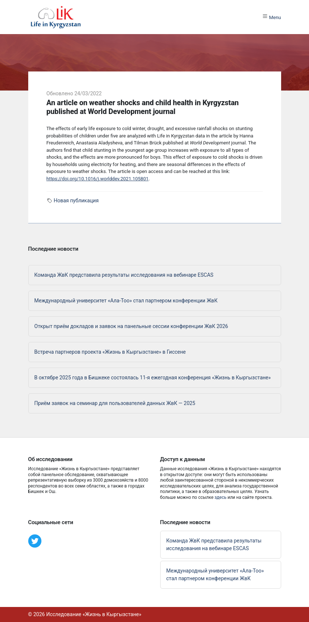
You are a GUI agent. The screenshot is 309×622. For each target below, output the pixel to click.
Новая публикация (76, 200)
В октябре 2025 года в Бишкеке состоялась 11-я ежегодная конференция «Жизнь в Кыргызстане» (152, 377)
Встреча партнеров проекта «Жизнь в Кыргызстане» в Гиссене (110, 352)
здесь (220, 497)
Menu (271, 16)
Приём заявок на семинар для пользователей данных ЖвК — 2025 (114, 403)
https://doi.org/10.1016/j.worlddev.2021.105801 (98, 178)
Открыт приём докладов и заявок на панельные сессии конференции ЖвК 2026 (131, 326)
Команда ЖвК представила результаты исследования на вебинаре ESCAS (124, 275)
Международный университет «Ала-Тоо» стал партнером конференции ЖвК (126, 300)
